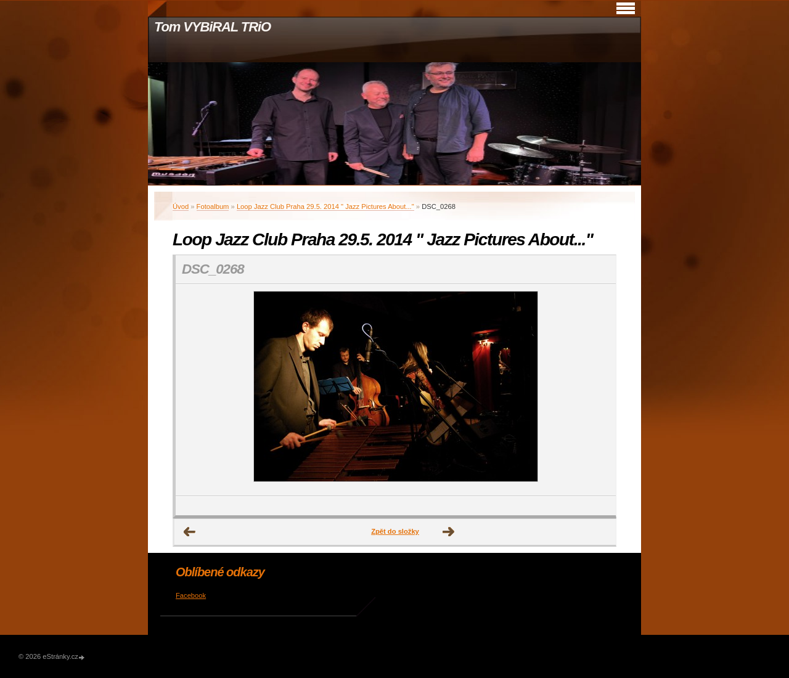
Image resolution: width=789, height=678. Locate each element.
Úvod (181, 206)
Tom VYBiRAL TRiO (212, 27)
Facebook (191, 595)
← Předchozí (190, 532)
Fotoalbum (213, 206)
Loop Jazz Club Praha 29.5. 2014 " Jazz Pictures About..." (325, 206)
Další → (448, 532)
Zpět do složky (395, 531)
